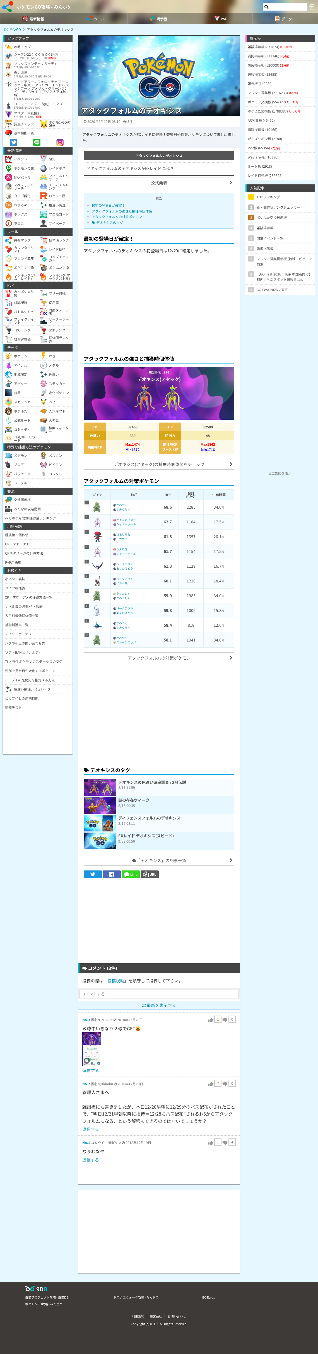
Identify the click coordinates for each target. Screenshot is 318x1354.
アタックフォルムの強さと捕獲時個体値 (122, 211)
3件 (130, 121)
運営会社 (156, 1316)
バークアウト (124, 564)
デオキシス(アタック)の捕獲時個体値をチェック (159, 464)
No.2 (86, 1083)
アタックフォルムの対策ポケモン (117, 216)
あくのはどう (124, 568)
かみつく (121, 505)
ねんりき (121, 549)
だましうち (123, 534)
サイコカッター (126, 520)
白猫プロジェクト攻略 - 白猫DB (46, 1297)
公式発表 (159, 183)
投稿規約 (115, 981)
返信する (90, 1070)
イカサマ (121, 539)
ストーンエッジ (126, 642)
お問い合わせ (177, 1316)
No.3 (86, 1019)
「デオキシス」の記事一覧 (159, 860)
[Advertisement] (159, 310)
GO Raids (208, 1297)
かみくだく (123, 509)
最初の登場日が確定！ (108, 205)
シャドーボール (126, 524)
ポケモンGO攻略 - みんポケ (44, 6)
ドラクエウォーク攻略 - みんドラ (136, 1297)
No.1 (86, 1142)
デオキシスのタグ (107, 222)
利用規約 (138, 1316)
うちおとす (123, 593)
